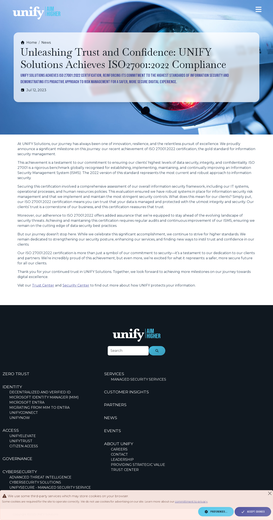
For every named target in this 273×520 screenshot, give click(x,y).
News (46, 43)
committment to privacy (191, 501)
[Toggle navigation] (258, 9)
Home (28, 43)
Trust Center (43, 285)
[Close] (270, 493)
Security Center (75, 285)
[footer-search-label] (128, 350)
